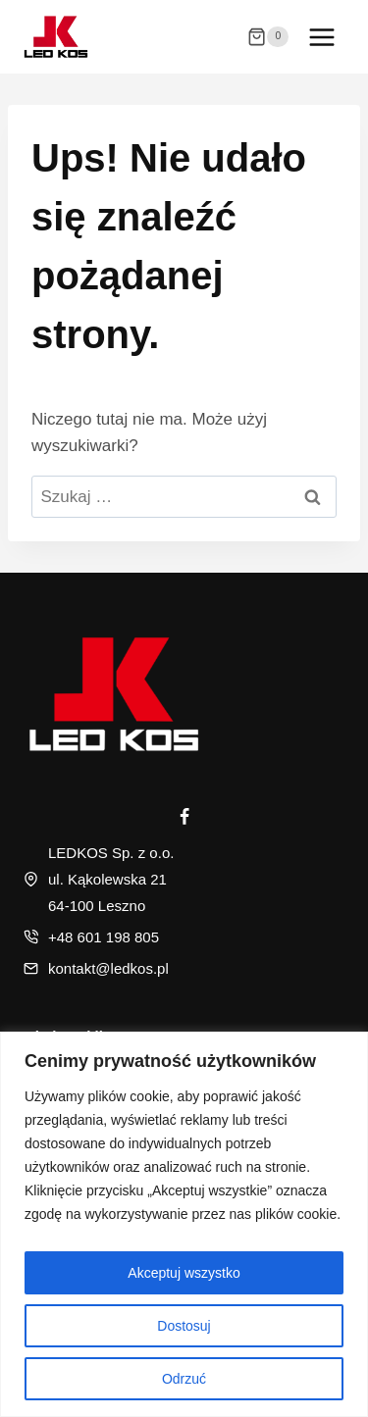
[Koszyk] (268, 37)
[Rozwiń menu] (321, 37)
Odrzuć (184, 1379)
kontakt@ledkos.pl (108, 968)
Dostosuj (183, 1326)
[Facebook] (184, 817)
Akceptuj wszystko (183, 1273)
